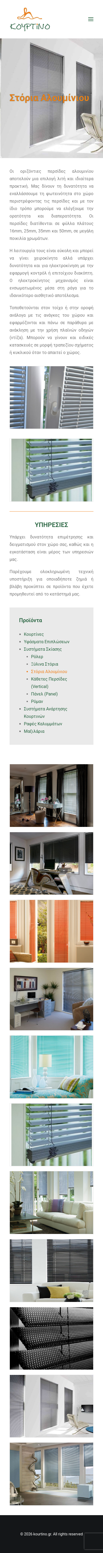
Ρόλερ (37, 656)
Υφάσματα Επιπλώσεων (47, 641)
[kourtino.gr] (30, 19)
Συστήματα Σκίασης (43, 649)
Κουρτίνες (34, 634)
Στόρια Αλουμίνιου (49, 671)
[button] (91, 19)
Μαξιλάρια (34, 731)
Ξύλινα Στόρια (44, 664)
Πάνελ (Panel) (44, 694)
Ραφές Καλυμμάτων (43, 723)
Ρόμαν (37, 701)
